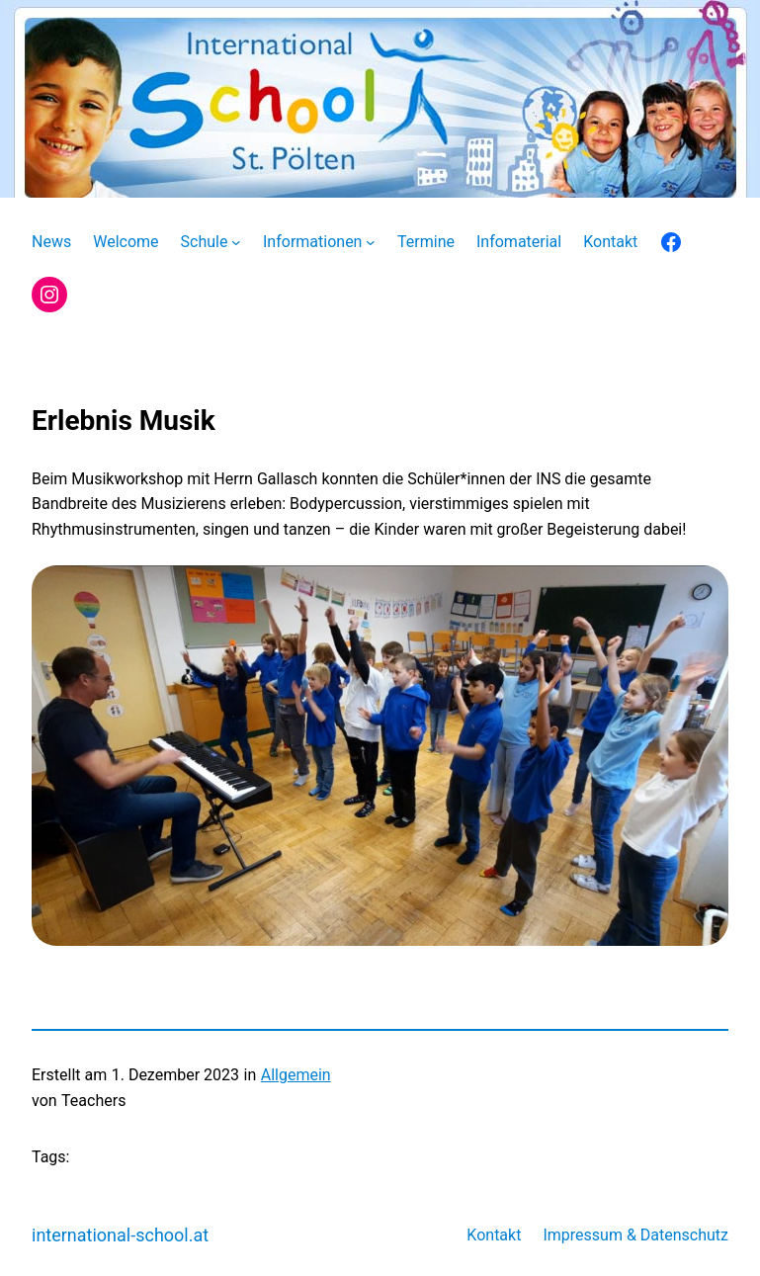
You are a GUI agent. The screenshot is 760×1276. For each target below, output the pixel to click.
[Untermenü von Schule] (236, 242)
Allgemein (296, 1074)
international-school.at (120, 1235)
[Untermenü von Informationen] (371, 242)
